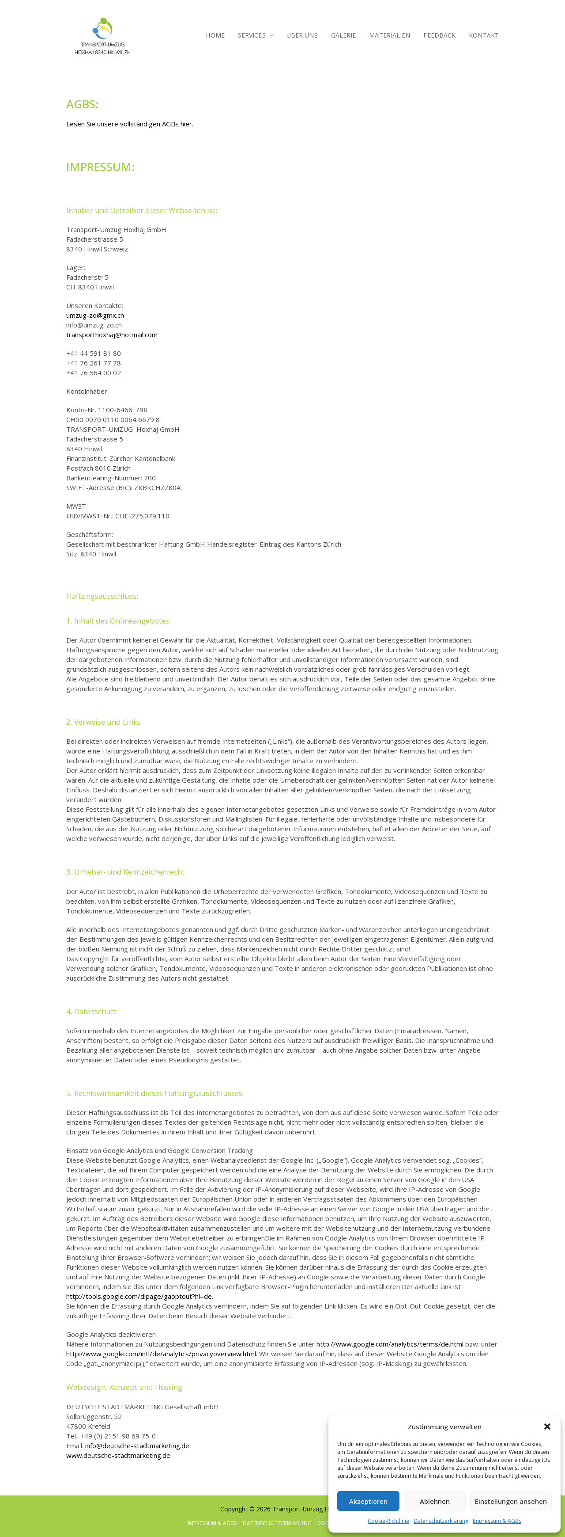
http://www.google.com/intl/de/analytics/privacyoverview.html (161, 1353)
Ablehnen (435, 1501)
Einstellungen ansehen (511, 1501)
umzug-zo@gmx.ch (95, 315)
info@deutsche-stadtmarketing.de (137, 1445)
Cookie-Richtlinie (388, 1521)
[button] (547, 1426)
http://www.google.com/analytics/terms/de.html (389, 1343)
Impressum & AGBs (497, 1521)
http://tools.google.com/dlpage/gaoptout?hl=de (139, 1296)
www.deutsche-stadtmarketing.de (118, 1455)
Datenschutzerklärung (441, 1521)
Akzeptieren (368, 1501)
